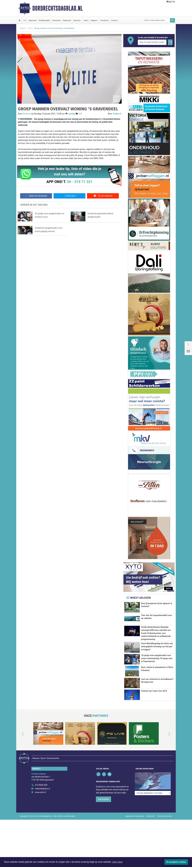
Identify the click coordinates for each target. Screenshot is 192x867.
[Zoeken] (172, 20)
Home (22, 28)
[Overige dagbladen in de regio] (153, 793)
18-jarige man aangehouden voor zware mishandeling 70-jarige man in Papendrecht (156, 658)
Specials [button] (76, 20)
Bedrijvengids (44, 20)
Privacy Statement (164, 816)
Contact (114, 20)
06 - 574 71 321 (80, 182)
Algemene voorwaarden (134, 816)
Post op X (69, 195)
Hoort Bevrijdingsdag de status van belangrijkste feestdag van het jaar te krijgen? (157, 646)
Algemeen (32, 20)
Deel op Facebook (36, 195)
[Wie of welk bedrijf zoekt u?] (152, 42)
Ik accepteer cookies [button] (176, 862)
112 (24, 20)
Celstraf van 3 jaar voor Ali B (154, 691)
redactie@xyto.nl (42, 788)
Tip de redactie (102, 195)
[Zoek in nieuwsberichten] (156, 20)
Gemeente (56, 20)
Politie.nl (117, 114)
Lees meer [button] (117, 862)
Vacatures (105, 20)
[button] (19, 734)
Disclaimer (150, 816)
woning (71, 114)
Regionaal (67, 20)
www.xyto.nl (40, 792)
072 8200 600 (41, 785)
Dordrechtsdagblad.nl (57, 8)
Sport (86, 20)
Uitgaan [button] (94, 20)
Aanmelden (103, 799)
